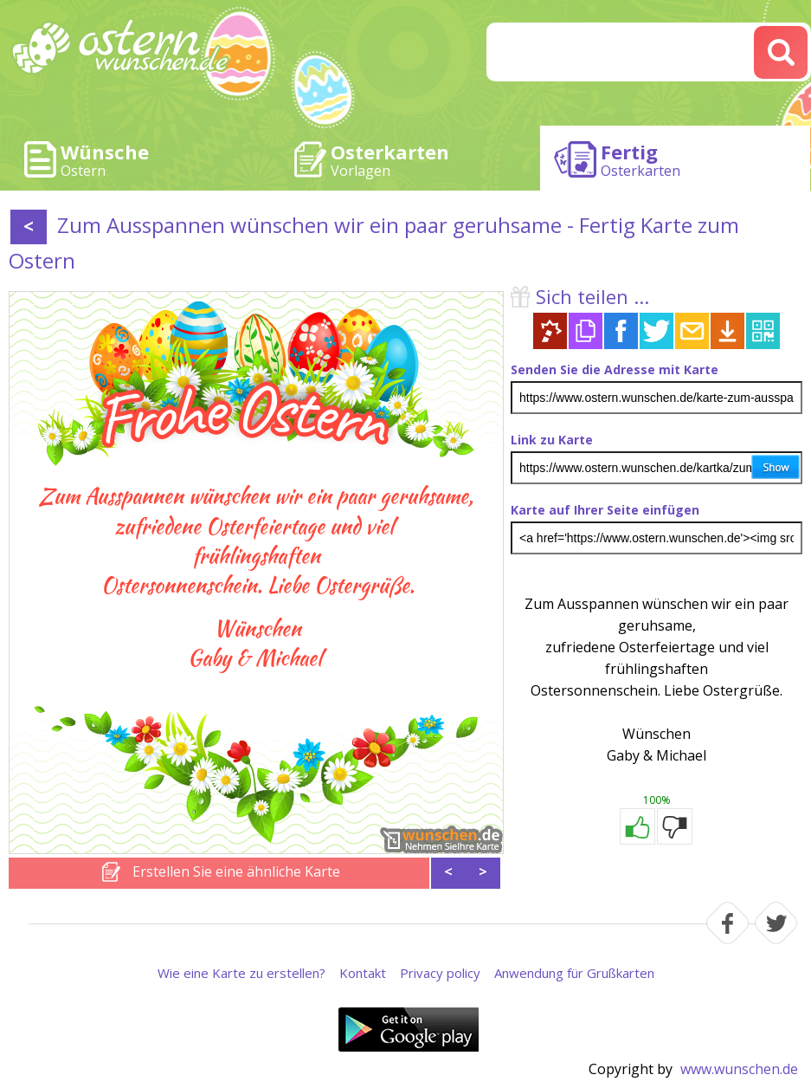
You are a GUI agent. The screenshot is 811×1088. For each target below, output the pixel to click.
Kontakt (362, 972)
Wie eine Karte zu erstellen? (241, 972)
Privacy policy (440, 972)
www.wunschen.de (739, 1068)
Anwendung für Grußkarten (574, 972)
